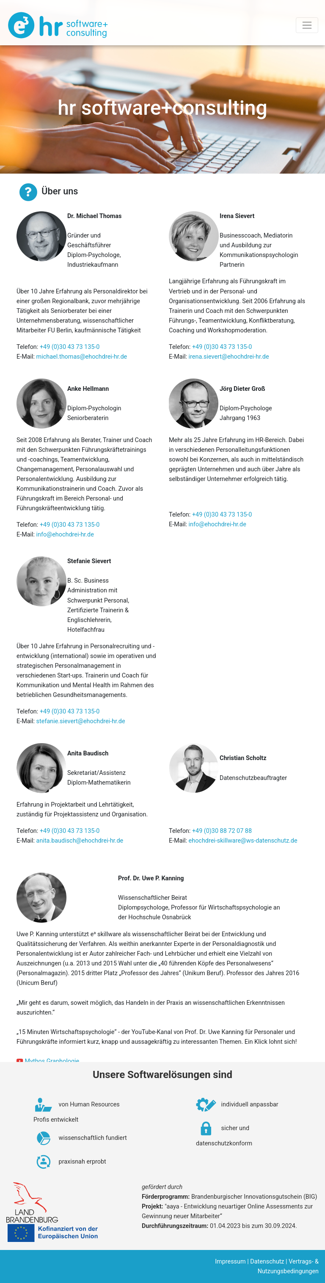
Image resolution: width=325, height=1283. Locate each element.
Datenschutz (267, 1261)
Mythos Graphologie (52, 1061)
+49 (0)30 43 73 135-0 (70, 347)
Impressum (230, 1261)
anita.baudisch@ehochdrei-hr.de (80, 840)
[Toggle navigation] (307, 25)
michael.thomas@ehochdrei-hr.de (81, 356)
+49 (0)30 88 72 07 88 (222, 831)
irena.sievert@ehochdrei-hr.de (229, 356)
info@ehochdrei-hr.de (65, 534)
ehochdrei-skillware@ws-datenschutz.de (243, 840)
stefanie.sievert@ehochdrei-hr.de (80, 721)
